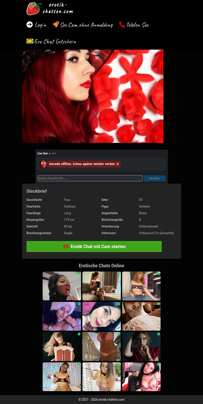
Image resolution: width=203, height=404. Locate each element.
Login (39, 25)
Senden (154, 178)
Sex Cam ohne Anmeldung (86, 25)
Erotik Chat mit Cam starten (94, 246)
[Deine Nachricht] (90, 178)
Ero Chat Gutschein (55, 41)
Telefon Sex (137, 25)
